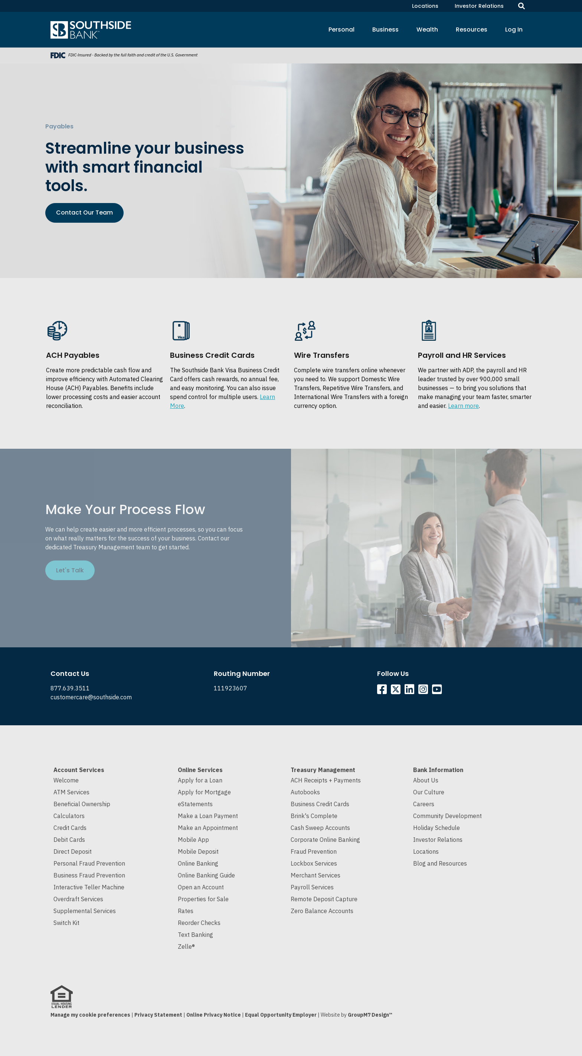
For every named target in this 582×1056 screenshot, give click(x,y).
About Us (425, 780)
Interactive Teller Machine (88, 887)
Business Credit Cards (320, 804)
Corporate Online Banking (325, 839)
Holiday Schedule (436, 827)
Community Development (447, 816)
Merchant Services (315, 875)
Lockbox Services (314, 863)
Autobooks (305, 792)
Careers (423, 804)
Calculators (69, 816)
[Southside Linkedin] (411, 691)
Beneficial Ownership (81, 804)
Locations (425, 6)
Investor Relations (479, 6)
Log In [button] (514, 29)
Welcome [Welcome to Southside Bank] (66, 780)
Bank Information (438, 770)
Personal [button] (341, 29)
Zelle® (186, 946)
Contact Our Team (84, 212)
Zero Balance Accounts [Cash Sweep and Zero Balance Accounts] (322, 911)
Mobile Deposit (198, 851)
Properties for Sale (203, 899)
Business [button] (385, 29)
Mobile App (193, 839)
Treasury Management (323, 770)
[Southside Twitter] (396, 691)
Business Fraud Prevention (89, 875)
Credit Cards (69, 827)
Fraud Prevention (314, 851)
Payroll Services (312, 887)
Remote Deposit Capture (324, 899)
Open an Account (201, 887)
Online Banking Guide (206, 875)
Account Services (78, 770)
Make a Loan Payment (208, 816)
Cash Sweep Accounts (320, 827)
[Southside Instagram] (424, 691)
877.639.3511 (70, 688)
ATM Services (71, 792)
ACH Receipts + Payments (326, 780)
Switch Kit (66, 922)
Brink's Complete (314, 816)
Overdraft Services (78, 899)
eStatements (195, 804)
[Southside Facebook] (383, 691)
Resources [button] (471, 29)
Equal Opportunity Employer (281, 1014)
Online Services (200, 770)
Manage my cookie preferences (90, 1014)
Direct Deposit (72, 851)
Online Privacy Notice (213, 1014)
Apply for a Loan (200, 780)
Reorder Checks (199, 922)
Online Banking (198, 863)
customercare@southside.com (91, 697)
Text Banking (195, 934)
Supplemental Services (84, 911)
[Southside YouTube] (438, 691)
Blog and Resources (440, 863)
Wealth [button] (427, 29)
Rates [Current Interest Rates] (185, 911)
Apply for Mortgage (204, 792)
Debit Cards (69, 839)
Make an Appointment (208, 827)
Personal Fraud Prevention (89, 863)
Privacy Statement (158, 1014)
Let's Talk (70, 570)
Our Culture (428, 792)
